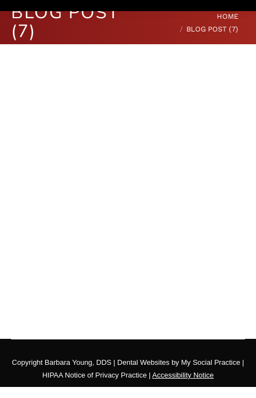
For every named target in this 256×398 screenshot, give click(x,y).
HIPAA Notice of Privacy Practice (94, 375)
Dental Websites (143, 362)
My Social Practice (210, 362)
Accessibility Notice (182, 375)
